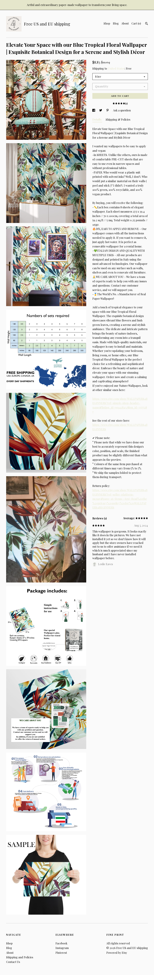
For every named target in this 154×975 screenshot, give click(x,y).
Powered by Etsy (116, 952)
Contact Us (13, 962)
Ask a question (122, 110)
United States (116, 68)
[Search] (146, 24)
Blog (116, 23)
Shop (107, 23)
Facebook (61, 943)
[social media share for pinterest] (108, 110)
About (125, 23)
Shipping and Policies (19, 957)
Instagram (62, 948)
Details (97, 119)
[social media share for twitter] (101, 110)
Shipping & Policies (118, 119)
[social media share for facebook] (94, 110)
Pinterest (61, 952)
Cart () (136, 23)
